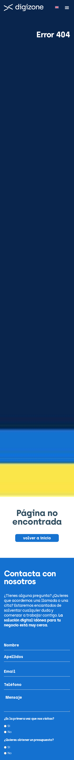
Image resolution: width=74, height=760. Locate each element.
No (9, 732)
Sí (8, 726)
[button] (67, 7)
